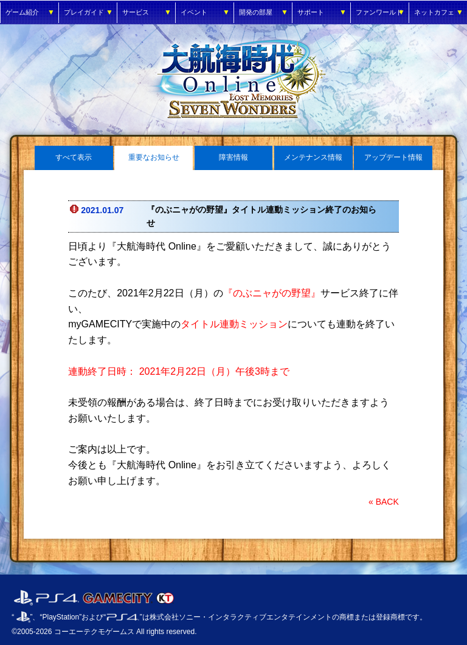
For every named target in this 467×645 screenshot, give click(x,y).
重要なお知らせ (153, 157)
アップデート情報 (393, 157)
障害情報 (233, 157)
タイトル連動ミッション (234, 324)
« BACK (383, 502)
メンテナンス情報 (313, 157)
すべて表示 (73, 157)
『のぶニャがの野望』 (271, 293)
